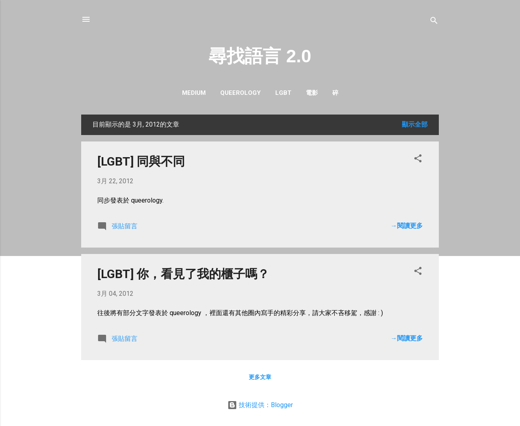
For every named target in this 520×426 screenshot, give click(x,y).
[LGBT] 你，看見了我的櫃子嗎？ (183, 274)
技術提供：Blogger (260, 405)
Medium (194, 92)
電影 (312, 92)
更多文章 (260, 377)
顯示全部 (415, 124)
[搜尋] (434, 22)
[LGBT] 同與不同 (141, 161)
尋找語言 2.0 (260, 56)
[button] (418, 160)
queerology (240, 92)
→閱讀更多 (407, 225)
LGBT (283, 92)
